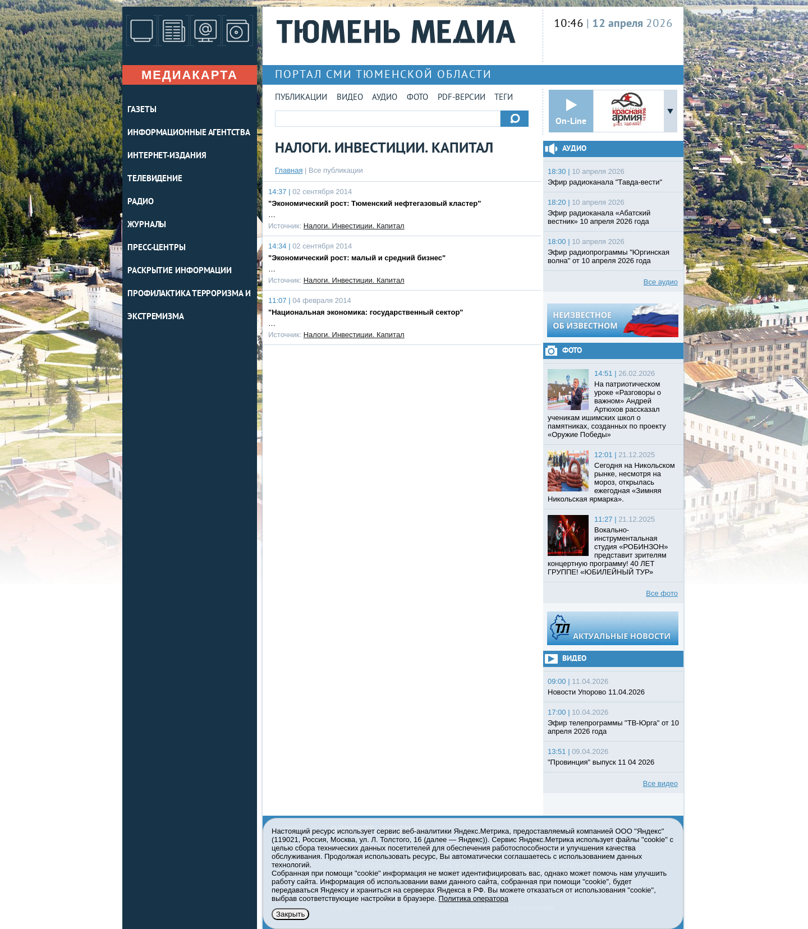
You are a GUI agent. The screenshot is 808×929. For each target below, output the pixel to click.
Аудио (384, 98)
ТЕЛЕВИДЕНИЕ (154, 179)
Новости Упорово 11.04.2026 (596, 692)
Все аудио (661, 282)
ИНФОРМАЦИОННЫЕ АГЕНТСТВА (188, 133)
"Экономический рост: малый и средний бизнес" (357, 258)
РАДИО (140, 202)
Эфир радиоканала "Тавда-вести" (605, 182)
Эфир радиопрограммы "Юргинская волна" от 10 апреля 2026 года (608, 256)
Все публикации (336, 170)
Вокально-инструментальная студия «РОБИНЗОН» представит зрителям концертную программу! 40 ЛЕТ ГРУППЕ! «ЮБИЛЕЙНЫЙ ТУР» (608, 551)
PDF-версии (461, 98)
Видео (350, 98)
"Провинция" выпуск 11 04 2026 (601, 762)
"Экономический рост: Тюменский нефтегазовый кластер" (374, 203)
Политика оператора (473, 898)
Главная (288, 170)
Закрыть (290, 914)
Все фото (662, 593)
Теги (503, 98)
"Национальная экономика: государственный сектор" (365, 312)
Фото (417, 98)
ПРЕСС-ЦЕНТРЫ (156, 248)
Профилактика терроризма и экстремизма (189, 306)
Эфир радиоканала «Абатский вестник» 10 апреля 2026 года (599, 217)
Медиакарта (189, 75)
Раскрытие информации (179, 271)
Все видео (660, 783)
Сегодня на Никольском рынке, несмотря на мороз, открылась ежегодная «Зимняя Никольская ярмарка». (611, 482)
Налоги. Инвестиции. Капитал (354, 226)
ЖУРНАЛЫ (146, 225)
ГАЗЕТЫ (141, 110)
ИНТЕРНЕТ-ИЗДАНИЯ (166, 156)
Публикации (301, 98)
